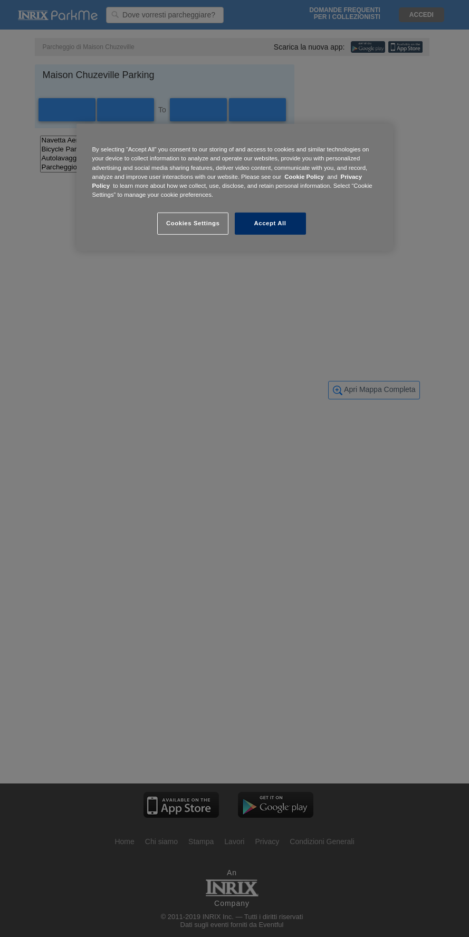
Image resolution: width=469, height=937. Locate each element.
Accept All (270, 223)
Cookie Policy (304, 176)
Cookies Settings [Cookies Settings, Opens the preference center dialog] (192, 223)
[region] (234, 187)
